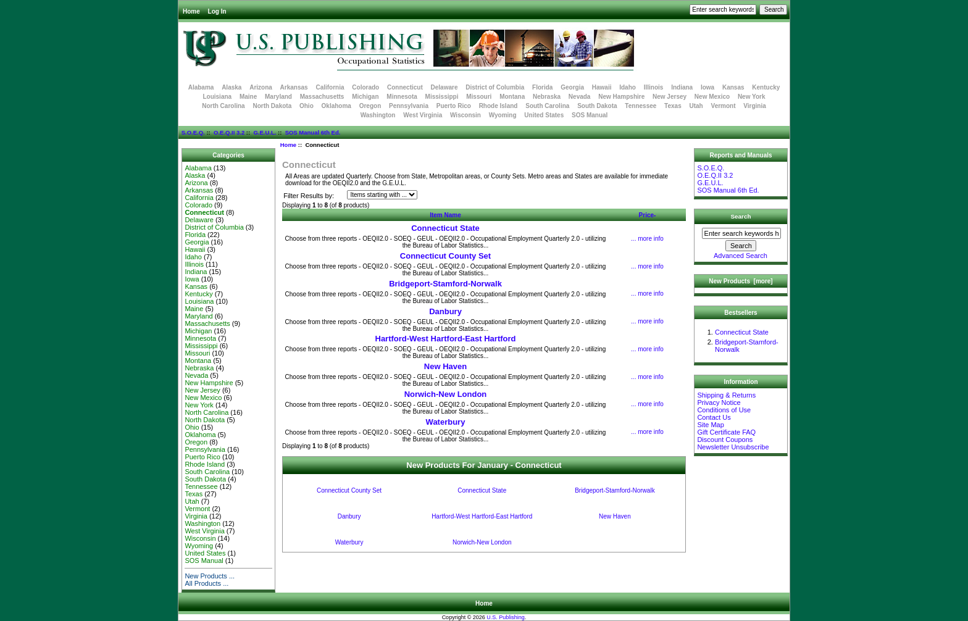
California (329, 87)
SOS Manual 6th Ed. (313, 132)
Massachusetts (322, 96)
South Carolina (547, 105)
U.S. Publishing (505, 617)
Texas (673, 105)
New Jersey (669, 96)
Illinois (654, 87)
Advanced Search (740, 255)
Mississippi (442, 96)
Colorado (365, 87)
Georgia (572, 87)
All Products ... (206, 583)
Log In (217, 11)
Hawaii (602, 87)
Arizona (260, 87)
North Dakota (271, 105)
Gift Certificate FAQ (726, 432)
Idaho (627, 87)
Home (191, 11)
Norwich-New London (445, 394)
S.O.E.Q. (193, 132)
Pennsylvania (408, 105)
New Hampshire (621, 96)
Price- (647, 215)
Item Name (445, 215)
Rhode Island (498, 105)
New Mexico (712, 96)
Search (741, 216)
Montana (512, 96)
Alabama (201, 87)
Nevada (580, 96)
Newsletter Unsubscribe (733, 447)
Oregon (370, 105)
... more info (647, 238)
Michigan (365, 96)
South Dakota (597, 105)
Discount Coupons (725, 439)
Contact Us (713, 417)
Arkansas (294, 87)
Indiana (682, 87)
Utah (696, 105)
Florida (542, 87)
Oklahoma (336, 105)
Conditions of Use (724, 410)
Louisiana (217, 96)
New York (752, 96)
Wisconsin (465, 115)
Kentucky (766, 87)
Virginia (754, 105)
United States (544, 115)
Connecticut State (445, 228)
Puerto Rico (453, 105)
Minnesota (401, 96)
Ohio (306, 105)
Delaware (444, 87)
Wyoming (503, 115)
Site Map (710, 424)
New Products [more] (740, 281)
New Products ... (210, 576)
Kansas (733, 87)
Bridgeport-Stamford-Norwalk (445, 283)
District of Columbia (494, 87)
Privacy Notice (718, 402)
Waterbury (445, 422)
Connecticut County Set (445, 255)
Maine (248, 96)
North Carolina (223, 105)
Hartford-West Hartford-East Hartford (445, 338)
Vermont (723, 105)
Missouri (478, 96)
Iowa (707, 87)
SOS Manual (589, 115)
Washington (378, 115)
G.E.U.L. (264, 132)
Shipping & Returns (726, 395)
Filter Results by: (308, 195)
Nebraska (547, 96)
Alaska (231, 87)
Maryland (278, 96)
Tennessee (640, 105)
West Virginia (422, 115)
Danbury (445, 311)
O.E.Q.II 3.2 (229, 132)
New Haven (445, 366)
